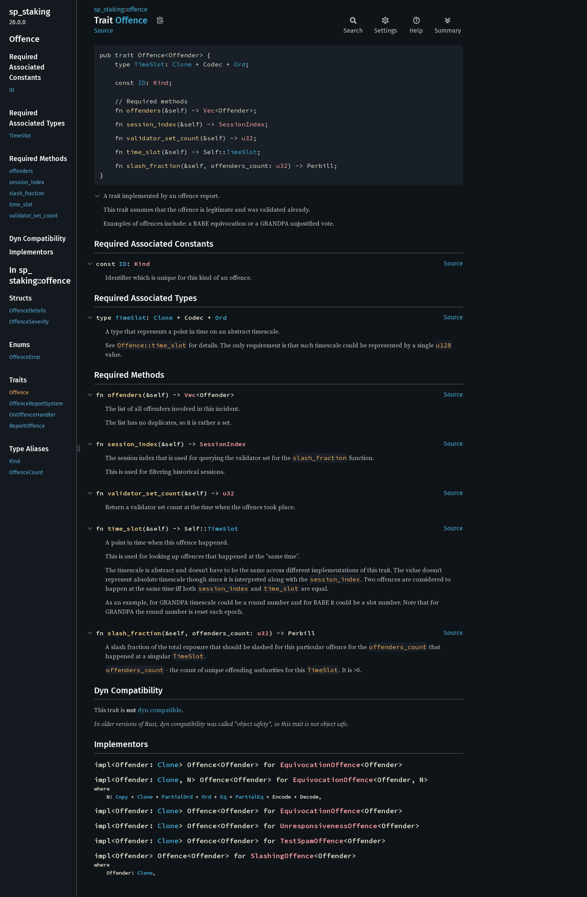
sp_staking (109, 9)
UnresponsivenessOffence (328, 825)
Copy (122, 796)
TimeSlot (149, 64)
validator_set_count (162, 138)
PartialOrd (177, 796)
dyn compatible (159, 710)
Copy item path (160, 20)
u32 (247, 138)
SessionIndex (242, 124)
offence (137, 9)
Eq (223, 796)
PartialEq (249, 796)
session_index (151, 124)
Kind (161, 82)
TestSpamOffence (311, 840)
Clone (182, 64)
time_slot (143, 152)
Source (103, 30)
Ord (239, 64)
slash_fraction (153, 165)
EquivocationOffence (320, 764)
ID (142, 82)
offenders (143, 110)
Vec (209, 110)
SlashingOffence (282, 855)
